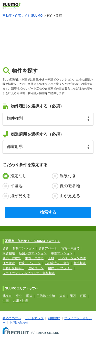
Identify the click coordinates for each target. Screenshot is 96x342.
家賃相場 (9, 253)
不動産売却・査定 (57, 263)
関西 (73, 296)
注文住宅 (9, 263)
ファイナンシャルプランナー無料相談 (29, 273)
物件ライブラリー (60, 268)
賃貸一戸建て (70, 248)
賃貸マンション (23, 248)
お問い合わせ (19, 322)
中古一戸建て (34, 258)
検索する (48, 212)
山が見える (70, 196)
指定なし (18, 176)
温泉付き (68, 176)
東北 (19, 296)
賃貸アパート (48, 248)
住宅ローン (36, 268)
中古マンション (61, 253)
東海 (62, 296)
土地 (51, 258)
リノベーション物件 (72, 258)
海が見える (20, 196)
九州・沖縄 (20, 301)
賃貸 (6, 248)
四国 (83, 296)
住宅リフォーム (29, 263)
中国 (6, 301)
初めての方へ (12, 318)
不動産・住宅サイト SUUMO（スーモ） (32, 241)
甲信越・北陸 (46, 296)
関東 (29, 296)
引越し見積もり (13, 268)
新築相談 (79, 263)
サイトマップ (34, 318)
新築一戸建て (12, 258)
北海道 (7, 296)
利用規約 (54, 318)
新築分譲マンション (33, 253)
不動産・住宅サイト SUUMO (22, 15)
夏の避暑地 (70, 186)
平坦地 (16, 186)
